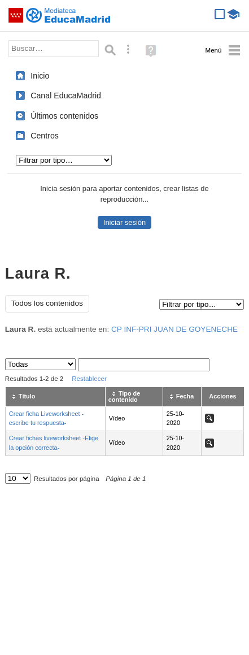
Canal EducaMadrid (65, 95)
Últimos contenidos (64, 115)
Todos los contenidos (47, 303)
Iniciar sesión (124, 222)
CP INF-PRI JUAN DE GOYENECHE (174, 329)
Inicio (39, 75)
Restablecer (89, 378)
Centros (44, 135)
